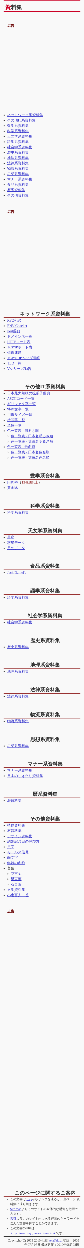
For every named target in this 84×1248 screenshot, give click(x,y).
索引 (13, 1218)
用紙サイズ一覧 (19, 415)
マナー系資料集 (19, 179)
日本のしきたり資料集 (25, 776)
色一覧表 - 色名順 (21, 447)
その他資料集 (18, 195)
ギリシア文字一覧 (21, 404)
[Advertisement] (42, 70)
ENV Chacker (17, 326)
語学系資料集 (18, 142)
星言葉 (16, 879)
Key (29, 1199)
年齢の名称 (16, 863)
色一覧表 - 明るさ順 (23, 431)
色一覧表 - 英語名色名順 (30, 457)
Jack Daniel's (16, 572)
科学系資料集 (18, 131)
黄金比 (12, 488)
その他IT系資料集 (21, 120)
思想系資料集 (18, 174)
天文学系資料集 (19, 136)
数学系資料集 (18, 126)
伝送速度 (14, 352)
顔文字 (12, 857)
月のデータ (16, 548)
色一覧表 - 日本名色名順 (30, 452)
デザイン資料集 (19, 836)
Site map (16, 1209)
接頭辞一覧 (16, 420)
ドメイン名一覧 (19, 336)
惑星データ (16, 542)
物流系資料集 (18, 168)
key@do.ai (55, 1240)
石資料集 (14, 831)
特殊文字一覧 (18, 409)
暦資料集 (14, 800)
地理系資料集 (18, 158)
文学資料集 (16, 890)
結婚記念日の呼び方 (23, 841)
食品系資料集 (18, 184)
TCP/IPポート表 (19, 347)
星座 (10, 537)
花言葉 (16, 873)
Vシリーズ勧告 (19, 369)
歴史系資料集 (18, 152)
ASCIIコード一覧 (20, 398)
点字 (10, 847)
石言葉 (16, 884)
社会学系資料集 (19, 147)
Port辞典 (13, 331)
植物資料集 (16, 825)
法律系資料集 (18, 163)
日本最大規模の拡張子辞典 (28, 393)
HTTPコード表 (18, 342)
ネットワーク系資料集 (25, 115)
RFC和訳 (14, 320)
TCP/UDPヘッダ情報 (23, 358)
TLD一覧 (14, 363)
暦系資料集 (16, 190)
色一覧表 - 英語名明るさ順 (32, 441)
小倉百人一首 (18, 895)
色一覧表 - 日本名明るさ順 (32, 436)
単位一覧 (14, 425)
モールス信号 (18, 852)
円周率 (12, 482)
